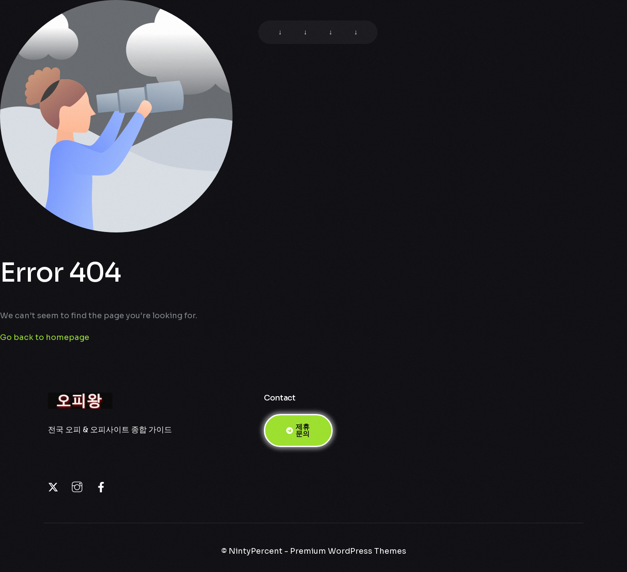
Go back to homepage (44, 337)
